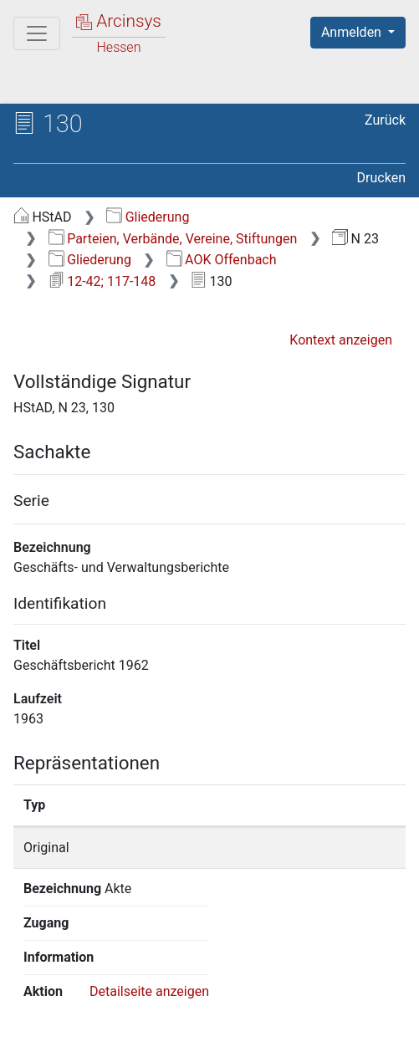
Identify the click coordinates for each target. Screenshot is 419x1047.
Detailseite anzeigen (149, 888)
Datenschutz (222, 1006)
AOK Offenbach (221, 260)
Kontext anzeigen (340, 340)
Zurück (385, 120)
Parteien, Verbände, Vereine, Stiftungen (173, 239)
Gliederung (147, 217)
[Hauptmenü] (36, 33)
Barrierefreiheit (349, 1006)
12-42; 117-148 (102, 281)
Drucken (381, 178)
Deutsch (101, 975)
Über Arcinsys (97, 1006)
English (38, 975)
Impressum (89, 1024)
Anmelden (353, 32)
